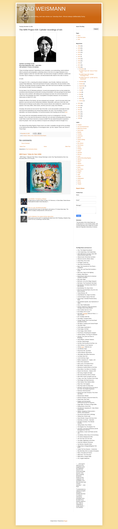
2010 (79, 114)
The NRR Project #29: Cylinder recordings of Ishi (86, 75)
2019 (79, 60)
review (79, 176)
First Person (80, 145)
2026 (79, 46)
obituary (79, 160)
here (66, 112)
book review (80, 130)
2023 (79, 52)
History (29, 135)
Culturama (80, 136)
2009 (79, 116)
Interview (80, 152)
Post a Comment (26, 143)
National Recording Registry (40, 135)
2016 (79, 67)
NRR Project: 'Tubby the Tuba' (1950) (30, 154)
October (81, 83)
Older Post (67, 146)
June (80, 92)
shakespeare (81, 178)
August (81, 88)
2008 (79, 118)
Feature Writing (81, 139)
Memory (79, 154)
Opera (79, 161)
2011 (79, 111)
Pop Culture (80, 169)
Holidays (80, 148)
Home (45, 146)
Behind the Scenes (82, 128)
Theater (79, 184)
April (80, 96)
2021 (79, 56)
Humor (79, 150)
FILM (79, 141)
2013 (79, 107)
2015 (79, 103)
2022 (79, 54)
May (80, 94)
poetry (79, 167)
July (80, 90)
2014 (79, 105)
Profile (79, 172)
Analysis (25, 135)
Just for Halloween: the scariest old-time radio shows (40, 216)
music (32, 135)
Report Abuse (80, 188)
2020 (79, 58)
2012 (79, 109)
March (80, 98)
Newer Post (22, 146)
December (81, 69)
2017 (79, 65)
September (82, 86)
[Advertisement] (84, 237)
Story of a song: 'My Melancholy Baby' (37, 207)
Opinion (79, 163)
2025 (79, 48)
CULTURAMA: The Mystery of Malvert (37, 199)
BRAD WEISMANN (42, 9)
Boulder (79, 132)
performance (81, 165)
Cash (82, 347)
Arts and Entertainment (83, 126)
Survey (79, 182)
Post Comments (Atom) (31, 149)
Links (79, 39)
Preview (79, 171)
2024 (79, 50)
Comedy (80, 134)
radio (79, 174)
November (81, 81)
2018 (79, 63)
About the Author (82, 37)
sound (79, 180)
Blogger (65, 521)
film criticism (80, 143)
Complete (85, 313)
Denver (79, 137)
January (81, 100)
